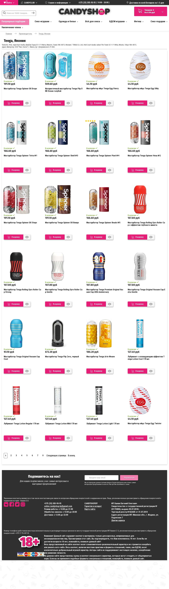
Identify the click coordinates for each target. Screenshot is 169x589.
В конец (71, 455)
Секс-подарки (159, 21)
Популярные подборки (15, 21)
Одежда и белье (68, 21)
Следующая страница (56, 455)
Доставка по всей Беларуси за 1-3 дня (146, 3)
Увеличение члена (12, 27)
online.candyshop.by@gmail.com (58, 506)
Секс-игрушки (43, 21)
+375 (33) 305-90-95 (87, 2)
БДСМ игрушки (118, 21)
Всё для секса (93, 21)
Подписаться (129, 478)
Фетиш (139, 21)
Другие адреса (118, 520)
